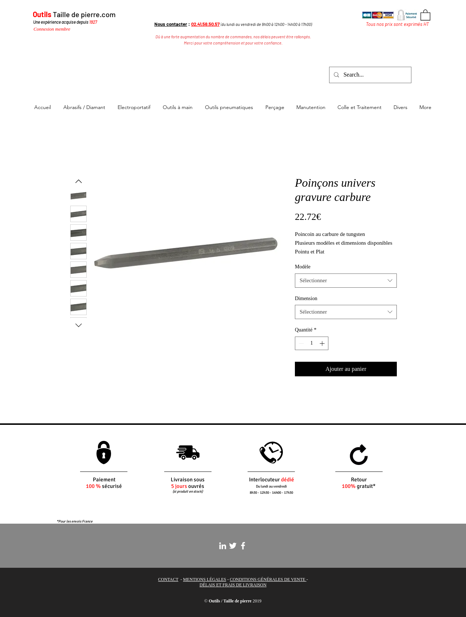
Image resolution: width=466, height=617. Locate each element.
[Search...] (369, 75)
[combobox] (346, 280)
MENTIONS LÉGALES (204, 579)
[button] (425, 14)
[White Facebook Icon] (243, 546)
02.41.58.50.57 (205, 24)
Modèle (303, 266)
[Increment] (322, 343)
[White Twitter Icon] (233, 546)
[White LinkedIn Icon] (223, 546)
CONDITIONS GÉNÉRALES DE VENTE (268, 579)
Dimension (306, 298)
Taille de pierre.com (84, 14)
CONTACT (168, 579)
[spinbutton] (311, 343)
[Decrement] (300, 343)
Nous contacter (170, 24)
